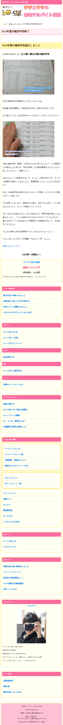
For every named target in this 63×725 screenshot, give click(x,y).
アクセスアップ (9, 547)
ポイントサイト (11, 478)
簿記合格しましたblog (12, 692)
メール (35, 706)
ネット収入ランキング (12, 343)
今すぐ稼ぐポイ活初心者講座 (15, 410)
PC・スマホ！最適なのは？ (14, 421)
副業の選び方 (8, 404)
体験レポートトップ (11, 246)
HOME (23, 706)
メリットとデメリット (12, 572)
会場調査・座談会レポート (16, 460)
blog (40, 706)
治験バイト (7, 499)
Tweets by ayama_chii (31, 710)
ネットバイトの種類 (11, 415)
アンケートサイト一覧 (14, 454)
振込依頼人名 (8, 357)
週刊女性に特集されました (14, 295)
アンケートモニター (13, 449)
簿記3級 (6, 686)
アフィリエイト (9, 493)
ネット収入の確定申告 (12, 371)
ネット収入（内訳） (11, 338)
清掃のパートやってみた (13, 385)
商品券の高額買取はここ (13, 578)
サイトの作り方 (9, 541)
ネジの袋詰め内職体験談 (13, 583)
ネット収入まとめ (10, 332)
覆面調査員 (7, 510)
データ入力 (7, 516)
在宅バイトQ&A (10, 589)
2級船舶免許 (8, 681)
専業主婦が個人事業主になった (16, 566)
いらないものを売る (11, 522)
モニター (7, 505)
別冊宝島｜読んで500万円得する (16, 301)
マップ (29, 706)
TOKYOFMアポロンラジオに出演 (17, 312)
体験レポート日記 (15, 24)
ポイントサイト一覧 (13, 484)
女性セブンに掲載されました (15, 307)
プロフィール (31, 634)
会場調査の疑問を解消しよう (15, 427)
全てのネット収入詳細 (31, 269)
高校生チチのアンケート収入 (17, 466)
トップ (5, 24)
